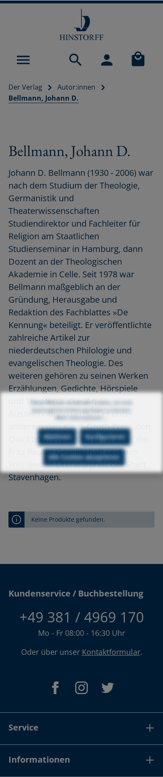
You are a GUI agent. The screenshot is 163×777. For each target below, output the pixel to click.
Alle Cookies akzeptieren (84, 464)
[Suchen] (75, 59)
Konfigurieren (105, 444)
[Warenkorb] (138, 59)
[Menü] (23, 59)
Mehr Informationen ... (81, 424)
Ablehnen (57, 444)
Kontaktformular (111, 652)
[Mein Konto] (107, 59)
